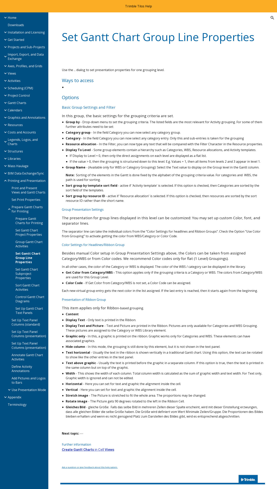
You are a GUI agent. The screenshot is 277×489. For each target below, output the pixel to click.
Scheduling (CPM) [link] (20, 88)
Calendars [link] (15, 110)
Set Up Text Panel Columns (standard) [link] (26, 322)
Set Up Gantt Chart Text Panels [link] (29, 310)
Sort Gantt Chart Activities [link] (27, 287)
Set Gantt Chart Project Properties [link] (28, 232)
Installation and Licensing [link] (26, 32)
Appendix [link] (14, 397)
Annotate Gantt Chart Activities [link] (27, 357)
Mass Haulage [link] (18, 166)
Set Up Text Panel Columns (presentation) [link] (29, 334)
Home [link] (12, 17)
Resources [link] (15, 125)
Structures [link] (15, 151)
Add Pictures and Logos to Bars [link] (29, 380)
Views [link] (12, 73)
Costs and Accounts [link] (22, 132)
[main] (162, 37)
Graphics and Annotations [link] (26, 117)
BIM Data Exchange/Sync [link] (26, 173)
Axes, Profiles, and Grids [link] (25, 66)
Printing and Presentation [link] (26, 181)
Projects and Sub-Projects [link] (26, 47)
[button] (272, 17)
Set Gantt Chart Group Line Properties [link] (27, 257)
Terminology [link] (17, 404)
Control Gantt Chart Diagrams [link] (29, 299)
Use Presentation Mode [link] (29, 390)
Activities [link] (14, 81)
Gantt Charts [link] (17, 103)
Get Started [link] (16, 40)
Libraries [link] (14, 158)
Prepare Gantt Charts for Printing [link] (27, 209)
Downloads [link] (16, 25)
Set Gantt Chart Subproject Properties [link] (26, 273)
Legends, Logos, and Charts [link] (23, 142)
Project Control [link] (19, 95)
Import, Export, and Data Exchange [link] (26, 56)
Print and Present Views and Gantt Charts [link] (28, 190)
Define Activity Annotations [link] (22, 368)
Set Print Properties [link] (26, 200)
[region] (138, 6)
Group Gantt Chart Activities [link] (29, 244)
